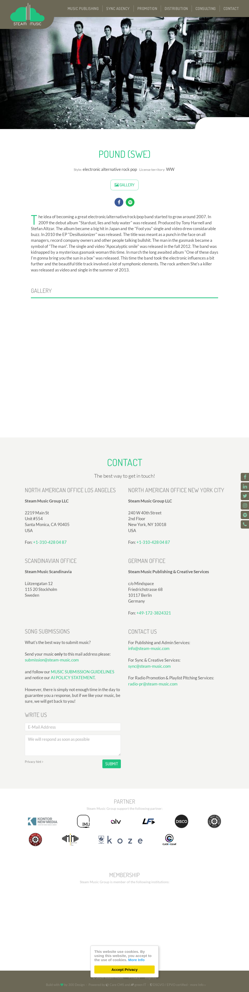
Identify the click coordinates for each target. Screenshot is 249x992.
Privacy (134, 978)
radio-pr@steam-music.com (153, 734)
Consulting (206, 8)
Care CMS (115, 985)
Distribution (176, 8)
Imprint (150, 978)
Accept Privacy (124, 969)
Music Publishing (83, 8)
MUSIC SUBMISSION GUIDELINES (82, 738)
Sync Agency (118, 8)
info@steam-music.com (148, 699)
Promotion (147, 8)
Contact (231, 8)
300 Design (76, 985)
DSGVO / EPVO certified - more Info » (178, 985)
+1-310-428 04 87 (153, 597)
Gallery (124, 196)
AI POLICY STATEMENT (73, 744)
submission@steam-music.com (52, 726)
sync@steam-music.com (149, 717)
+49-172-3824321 (153, 668)
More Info (136, 960)
